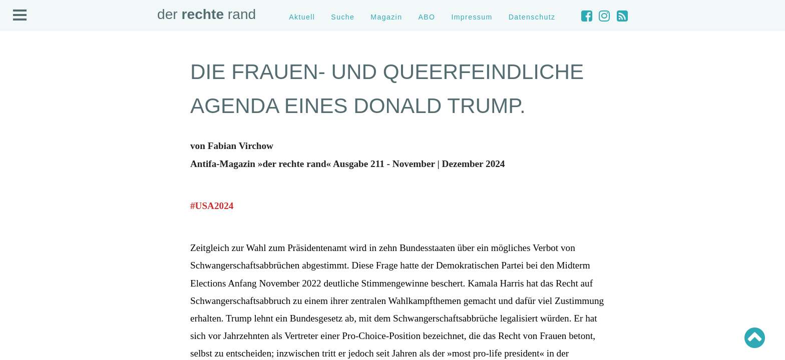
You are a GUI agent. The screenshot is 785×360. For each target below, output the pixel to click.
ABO (426, 17)
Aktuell (302, 17)
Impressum (471, 17)
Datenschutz (532, 17)
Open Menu (20, 16)
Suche (342, 17)
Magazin (386, 17)
